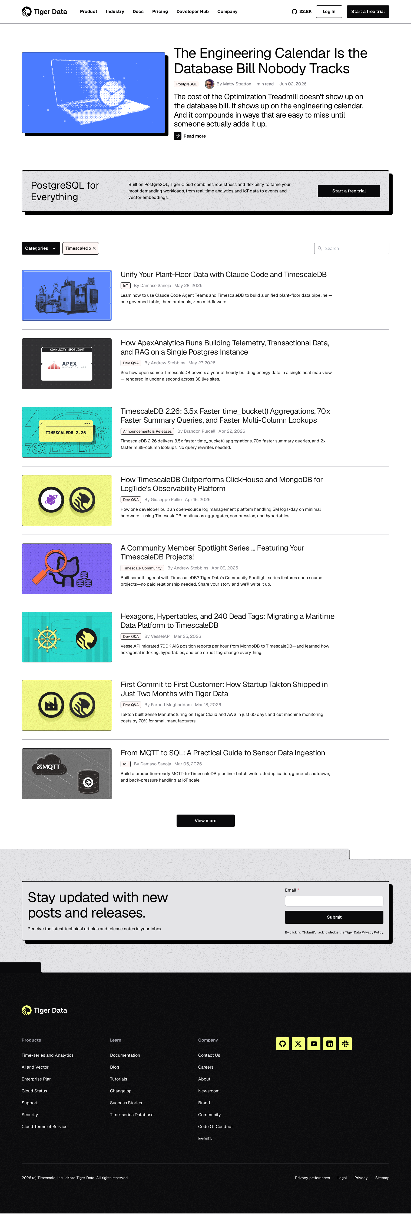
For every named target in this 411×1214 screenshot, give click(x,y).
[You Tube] (314, 1043)
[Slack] (345, 1043)
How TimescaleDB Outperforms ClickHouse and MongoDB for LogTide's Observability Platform (205, 500)
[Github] (282, 1043)
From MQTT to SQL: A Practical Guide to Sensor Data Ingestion (205, 774)
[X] (298, 1043)
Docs (138, 11)
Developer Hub (193, 11)
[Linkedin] (329, 1043)
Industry (115, 11)
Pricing (160, 11)
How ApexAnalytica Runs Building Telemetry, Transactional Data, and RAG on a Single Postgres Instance (205, 364)
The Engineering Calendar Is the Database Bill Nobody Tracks (205, 92)
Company (227, 11)
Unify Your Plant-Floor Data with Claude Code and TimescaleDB (205, 295)
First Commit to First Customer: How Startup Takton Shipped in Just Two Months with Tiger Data (205, 705)
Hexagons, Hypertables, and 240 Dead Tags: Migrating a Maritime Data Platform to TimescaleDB (205, 637)
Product (88, 11)
